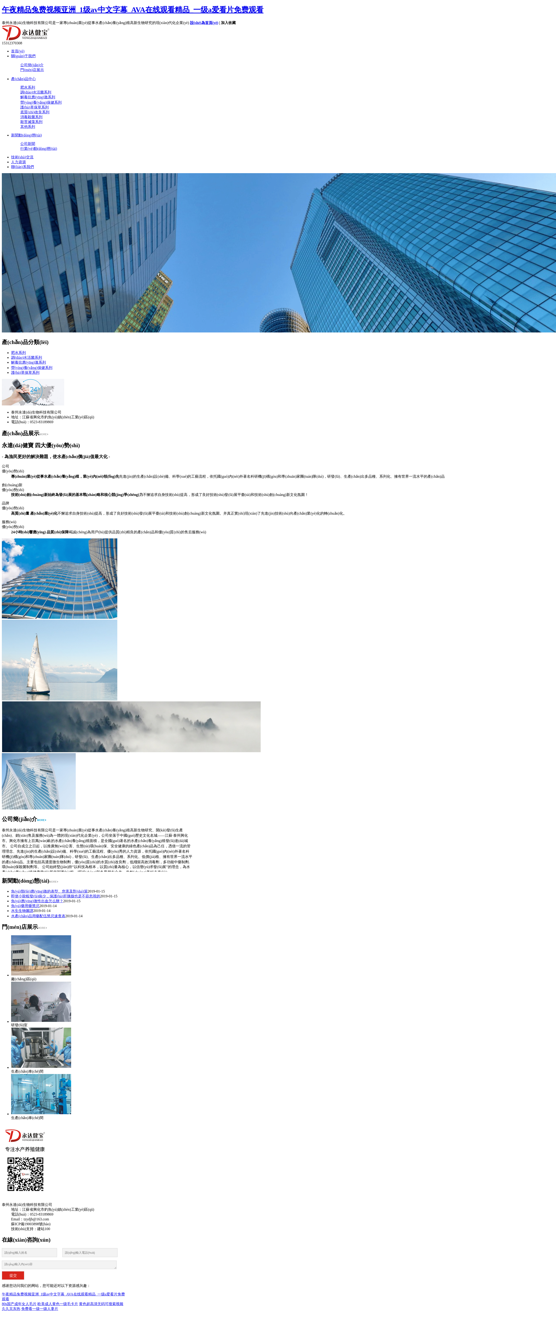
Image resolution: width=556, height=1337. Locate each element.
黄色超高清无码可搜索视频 (101, 1304)
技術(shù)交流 (22, 157)
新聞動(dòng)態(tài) (26, 135)
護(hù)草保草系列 (34, 107)
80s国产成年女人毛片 (19, 1304)
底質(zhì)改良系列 (34, 112)
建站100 (43, 1229)
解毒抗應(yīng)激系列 (37, 97)
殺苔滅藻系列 (31, 122)
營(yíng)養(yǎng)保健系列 (41, 102)
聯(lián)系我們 (22, 167)
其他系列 (27, 127)
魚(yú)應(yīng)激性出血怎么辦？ (37, 901)
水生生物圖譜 (22, 911)
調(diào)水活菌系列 (35, 92)
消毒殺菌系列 (31, 117)
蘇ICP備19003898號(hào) (31, 1224)
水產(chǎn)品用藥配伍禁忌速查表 (38, 916)
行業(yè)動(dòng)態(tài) (38, 149)
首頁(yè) (17, 51)
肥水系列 (27, 87)
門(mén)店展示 (32, 70)
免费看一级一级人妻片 (39, 1309)
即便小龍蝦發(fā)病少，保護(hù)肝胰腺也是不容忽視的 (55, 896)
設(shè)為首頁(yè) (204, 23)
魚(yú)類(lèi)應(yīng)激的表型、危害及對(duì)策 (49, 891)
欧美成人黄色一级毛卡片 (57, 1304)
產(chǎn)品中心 (23, 79)
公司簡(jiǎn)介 (32, 65)
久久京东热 (11, 1309)
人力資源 (18, 162)
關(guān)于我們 (23, 56)
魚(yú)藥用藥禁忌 (25, 906)
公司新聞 (27, 144)
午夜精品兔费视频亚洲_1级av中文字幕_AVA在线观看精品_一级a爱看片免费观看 (132, 10)
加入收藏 (228, 23)
